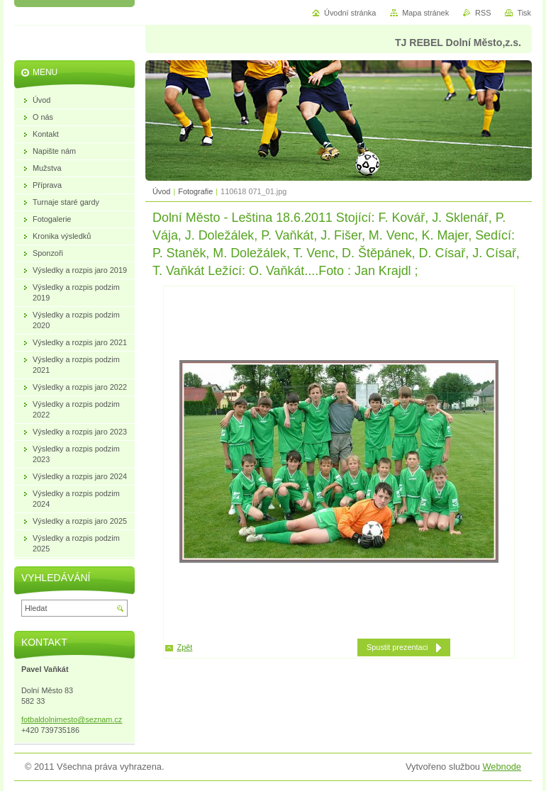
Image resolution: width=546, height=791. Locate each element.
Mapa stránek (425, 13)
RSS (483, 13)
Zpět (185, 647)
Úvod (161, 191)
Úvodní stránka (350, 13)
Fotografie (195, 191)
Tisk (524, 13)
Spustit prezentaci (397, 647)
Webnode (501, 766)
